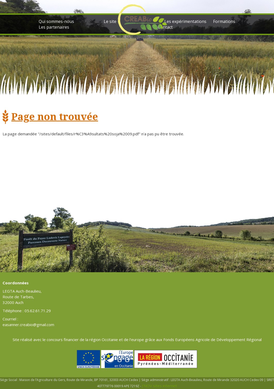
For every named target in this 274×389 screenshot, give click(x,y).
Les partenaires (54, 27)
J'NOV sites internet (159, 385)
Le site (110, 21)
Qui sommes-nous (56, 21)
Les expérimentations (185, 21)
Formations (224, 21)
